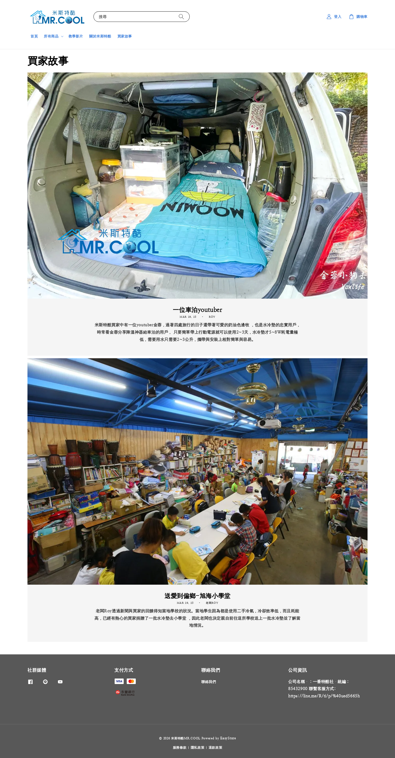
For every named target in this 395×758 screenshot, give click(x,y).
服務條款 (180, 747)
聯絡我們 (208, 682)
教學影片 (76, 36)
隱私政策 (198, 747)
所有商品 (51, 36)
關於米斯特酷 (100, 36)
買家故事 (124, 36)
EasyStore (228, 738)
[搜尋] (181, 16)
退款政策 (215, 747)
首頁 (34, 36)
